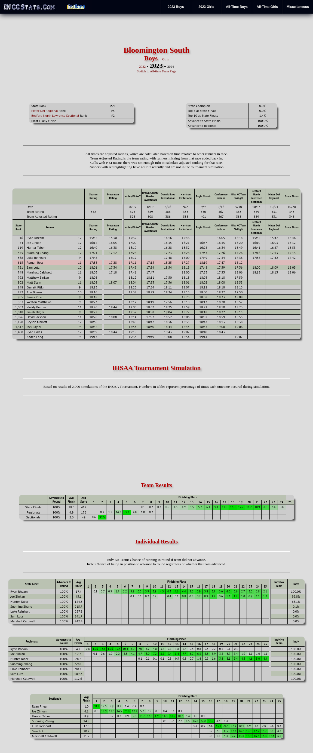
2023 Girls (206, 7)
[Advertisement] (58, 60)
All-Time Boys (237, 7)
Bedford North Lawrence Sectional (55, 115)
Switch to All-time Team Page (156, 71)
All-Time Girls (267, 7)
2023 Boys (176, 7)
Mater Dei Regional (44, 111)
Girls (165, 59)
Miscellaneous (298, 7)
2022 (142, 67)
